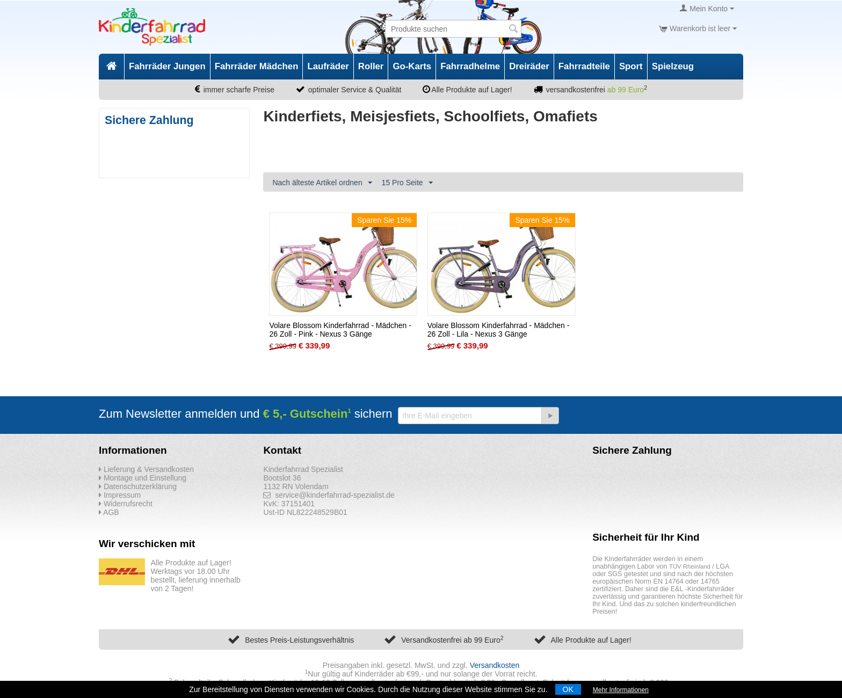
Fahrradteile (584, 66)
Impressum (120, 495)
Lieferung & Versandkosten (146, 469)
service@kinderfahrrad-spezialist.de (329, 495)
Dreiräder (529, 66)
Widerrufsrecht (126, 503)
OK (568, 689)
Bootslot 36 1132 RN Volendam (295, 482)
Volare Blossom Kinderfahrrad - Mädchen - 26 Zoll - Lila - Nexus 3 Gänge (498, 329)
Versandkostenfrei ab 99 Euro (452, 640)
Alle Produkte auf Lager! (590, 640)
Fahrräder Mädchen (257, 66)
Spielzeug (673, 66)
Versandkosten (495, 665)
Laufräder (328, 66)
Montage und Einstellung (142, 478)
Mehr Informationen (621, 690)
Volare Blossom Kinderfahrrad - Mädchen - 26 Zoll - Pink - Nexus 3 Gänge (340, 329)
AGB (109, 512)
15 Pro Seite (407, 183)
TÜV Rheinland (689, 566)
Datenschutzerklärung (138, 486)
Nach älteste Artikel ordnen (322, 183)
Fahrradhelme (470, 66)
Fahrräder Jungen (167, 66)
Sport (631, 66)
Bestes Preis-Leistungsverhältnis (299, 640)
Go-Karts (412, 66)
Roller (371, 66)
